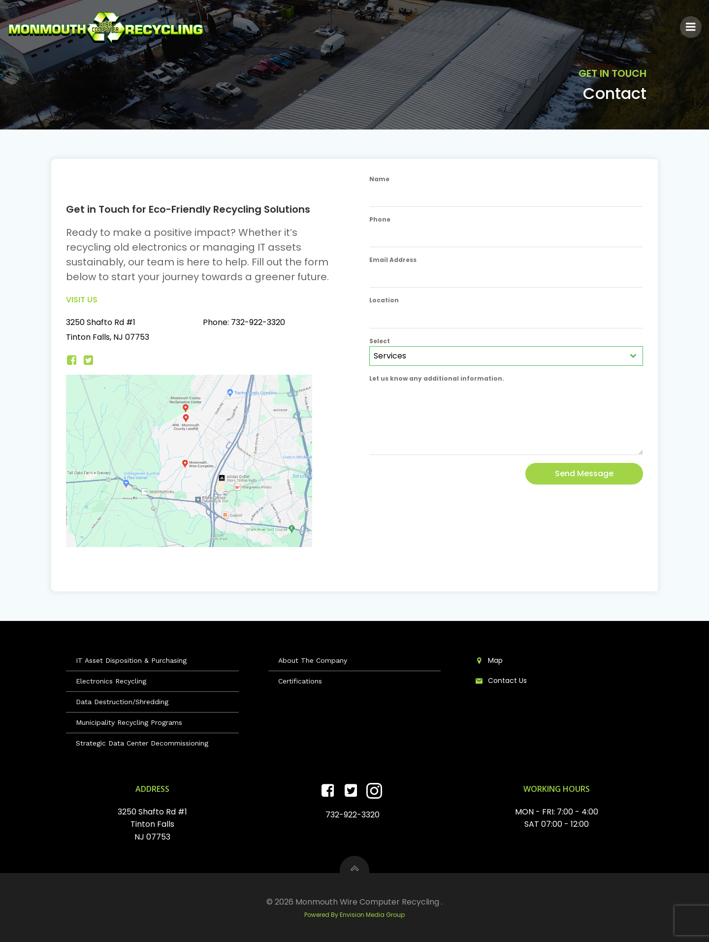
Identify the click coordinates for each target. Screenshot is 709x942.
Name (379, 179)
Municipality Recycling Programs (129, 722)
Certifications (300, 681)
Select (379, 341)
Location (384, 300)
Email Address (393, 260)
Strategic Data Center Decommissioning (142, 743)
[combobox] (506, 356)
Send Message (584, 473)
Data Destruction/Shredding (122, 702)
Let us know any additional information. (436, 378)
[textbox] (497, 356)
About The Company (312, 660)
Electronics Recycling (111, 681)
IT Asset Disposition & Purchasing (131, 660)
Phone (379, 219)
